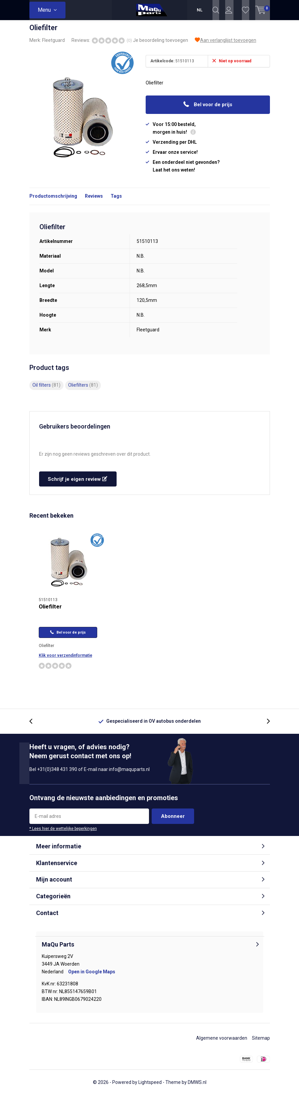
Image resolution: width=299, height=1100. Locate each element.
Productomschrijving (53, 201)
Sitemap (261, 1043)
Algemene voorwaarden (221, 1043)
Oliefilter (50, 611)
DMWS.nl (197, 1087)
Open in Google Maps (91, 976)
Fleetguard (53, 45)
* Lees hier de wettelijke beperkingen (63, 833)
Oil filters (46, 390)
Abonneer (173, 821)
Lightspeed (150, 1087)
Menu (44, 10)
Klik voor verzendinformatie (65, 660)
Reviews (94, 201)
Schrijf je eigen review (77, 484)
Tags (116, 201)
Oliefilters (83, 390)
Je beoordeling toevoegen (160, 45)
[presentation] (34, 726)
